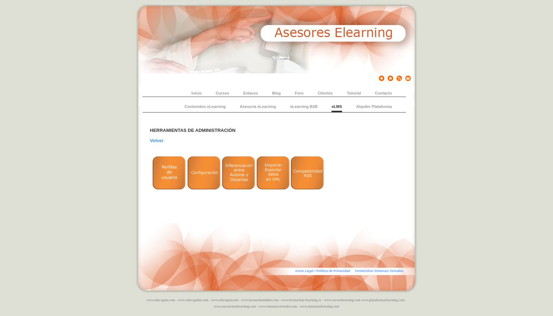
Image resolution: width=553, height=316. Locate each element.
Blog (276, 93)
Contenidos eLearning (205, 106)
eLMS (337, 106)
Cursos (222, 93)
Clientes (325, 93)
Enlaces (250, 93)
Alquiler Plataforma (374, 106)
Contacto (383, 93)
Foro (299, 93)
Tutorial (354, 93)
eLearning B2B (303, 106)
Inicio (197, 93)
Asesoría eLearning (258, 106)
